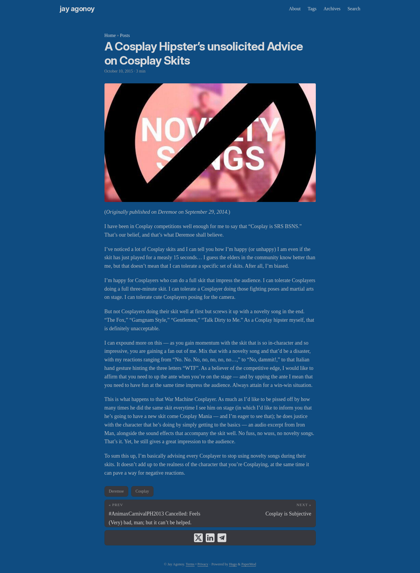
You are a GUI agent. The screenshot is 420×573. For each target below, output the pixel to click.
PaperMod (248, 564)
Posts (125, 35)
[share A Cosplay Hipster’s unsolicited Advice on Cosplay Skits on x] (198, 537)
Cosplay (142, 491)
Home (110, 35)
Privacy (203, 564)
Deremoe (116, 491)
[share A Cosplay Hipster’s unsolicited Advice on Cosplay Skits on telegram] (221, 537)
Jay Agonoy (77, 8)
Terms (190, 564)
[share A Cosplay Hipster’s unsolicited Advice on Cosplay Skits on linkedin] (210, 537)
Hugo (233, 564)
